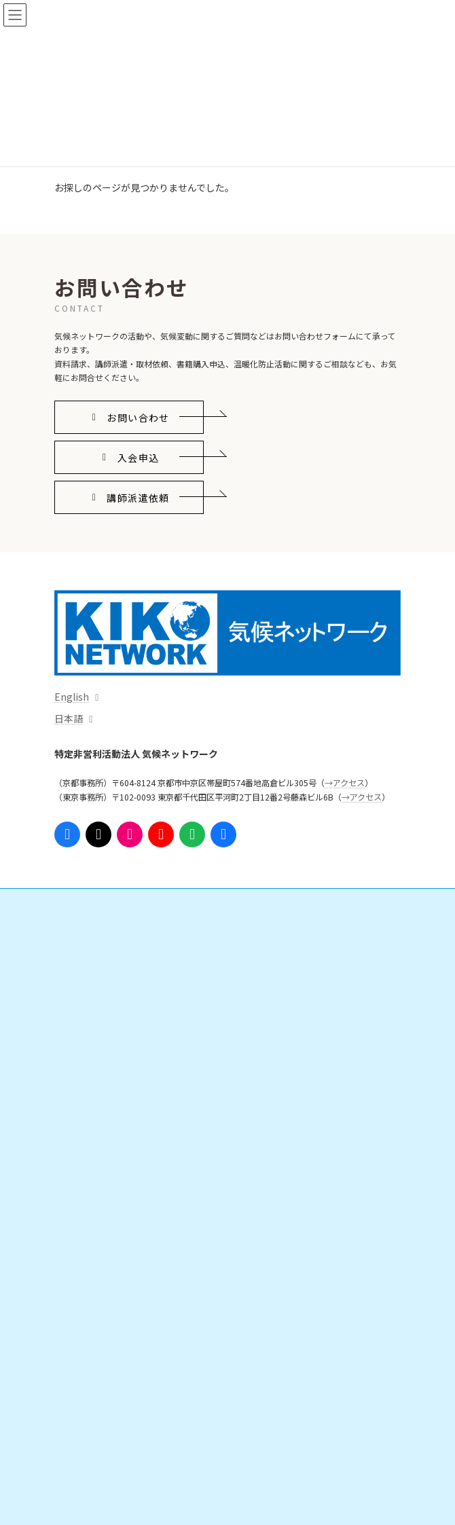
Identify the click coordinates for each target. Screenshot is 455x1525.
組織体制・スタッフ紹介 (115, 1401)
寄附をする (91, 1188)
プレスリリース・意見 (111, 1046)
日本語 (68, 718)
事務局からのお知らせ (103, 1448)
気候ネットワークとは (103, 1330)
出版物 (83, 1094)
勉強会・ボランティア (111, 1212)
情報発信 (78, 1023)
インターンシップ (103, 1236)
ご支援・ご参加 (91, 1141)
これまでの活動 (99, 1425)
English (71, 696)
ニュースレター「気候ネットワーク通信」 (139, 1283)
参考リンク (82, 1306)
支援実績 (87, 1259)
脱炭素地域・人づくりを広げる (128, 1000)
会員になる (91, 1165)
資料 (79, 1070)
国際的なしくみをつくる (115, 952)
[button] (129, 417)
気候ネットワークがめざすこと (128, 1354)
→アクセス (345, 783)
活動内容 (78, 928)
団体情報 (87, 1377)
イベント (78, 1118)
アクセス (78, 1471)
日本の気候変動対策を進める (124, 976)
